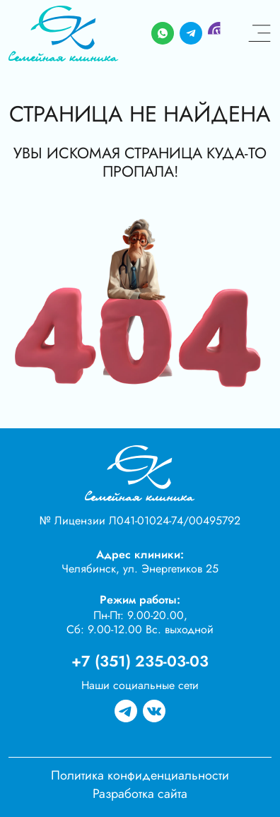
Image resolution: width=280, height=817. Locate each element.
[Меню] (259, 33)
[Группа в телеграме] (126, 711)
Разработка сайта (140, 793)
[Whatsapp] (162, 33)
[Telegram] (191, 33)
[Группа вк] (154, 711)
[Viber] (219, 33)
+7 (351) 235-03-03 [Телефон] (140, 661)
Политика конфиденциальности (140, 775)
